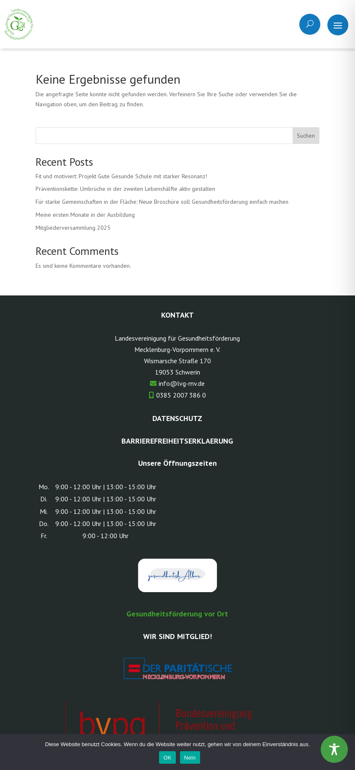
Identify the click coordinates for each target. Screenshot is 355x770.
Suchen (306, 135)
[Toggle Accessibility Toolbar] (334, 749)
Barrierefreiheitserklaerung (177, 441)
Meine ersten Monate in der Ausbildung (85, 214)
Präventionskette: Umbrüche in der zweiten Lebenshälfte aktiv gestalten (125, 188)
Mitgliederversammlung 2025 (73, 227)
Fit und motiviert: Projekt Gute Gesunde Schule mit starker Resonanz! (121, 176)
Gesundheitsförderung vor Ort (177, 614)
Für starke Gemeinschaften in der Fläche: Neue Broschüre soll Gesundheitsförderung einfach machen (162, 201)
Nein (190, 758)
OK (167, 758)
